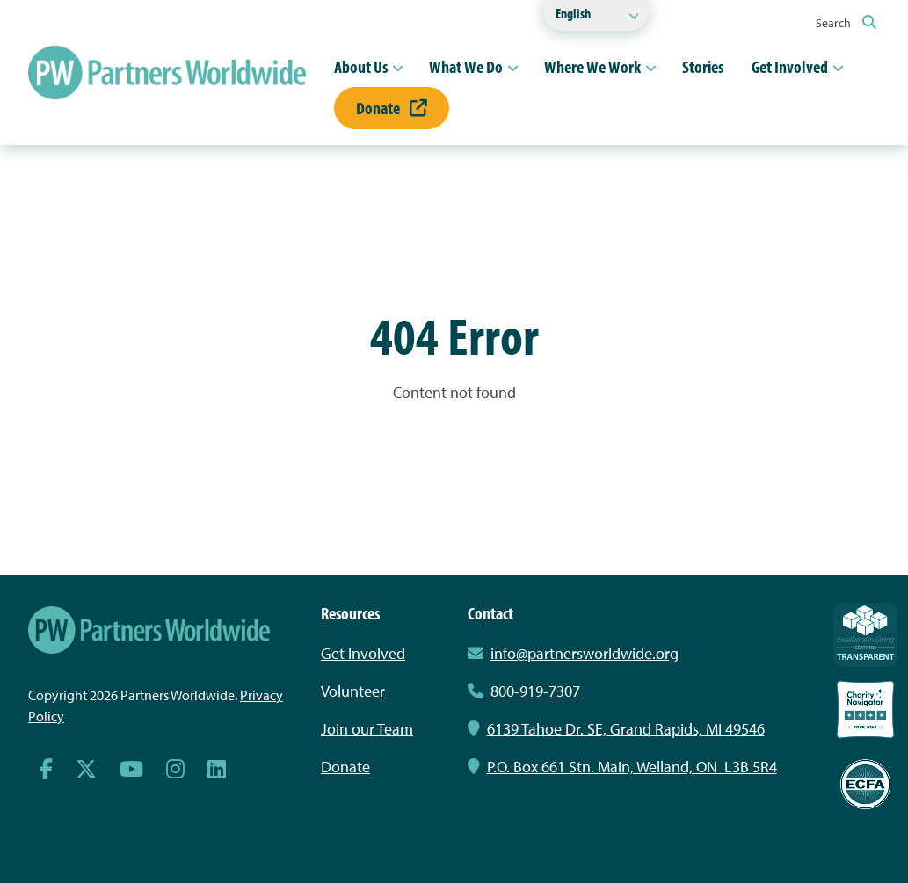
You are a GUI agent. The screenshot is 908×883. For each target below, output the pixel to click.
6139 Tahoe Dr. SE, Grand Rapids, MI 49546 (616, 729)
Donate (391, 108)
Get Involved (790, 66)
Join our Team (367, 729)
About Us (361, 66)
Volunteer (353, 691)
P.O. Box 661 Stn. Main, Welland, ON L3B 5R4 (622, 766)
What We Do (466, 66)
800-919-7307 (524, 691)
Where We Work (592, 66)
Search (846, 23)
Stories (702, 66)
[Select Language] (596, 15)
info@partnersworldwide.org (584, 653)
